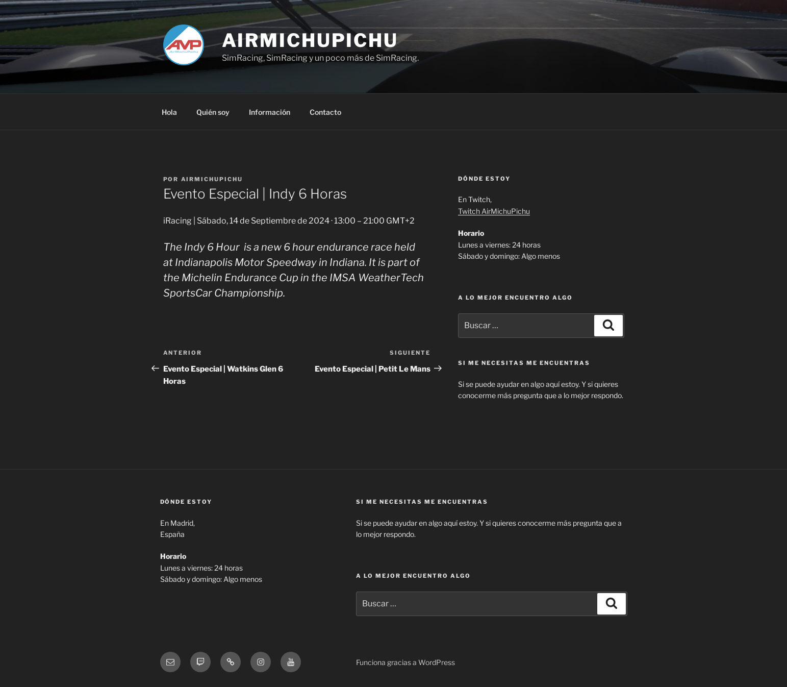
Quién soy (213, 112)
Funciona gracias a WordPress (405, 662)
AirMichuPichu (310, 40)
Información (269, 112)
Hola (169, 112)
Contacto (325, 112)
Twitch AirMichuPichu (494, 211)
